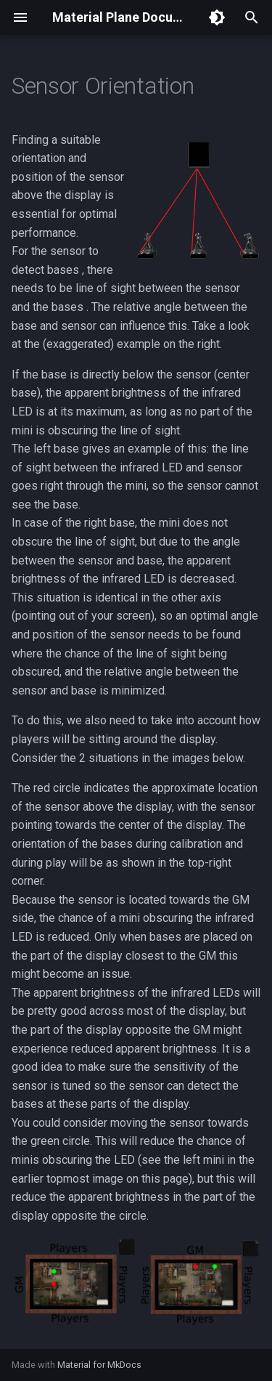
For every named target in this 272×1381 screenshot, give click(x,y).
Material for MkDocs (99, 1364)
